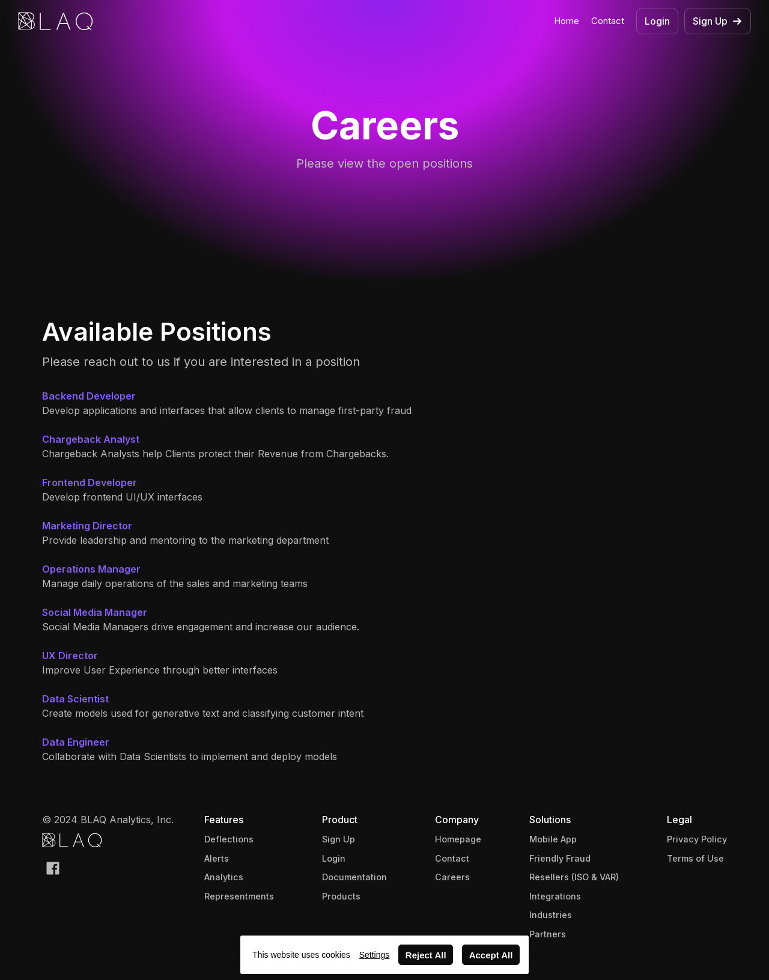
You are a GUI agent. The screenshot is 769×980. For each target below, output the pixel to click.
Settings (374, 955)
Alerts (216, 858)
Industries (550, 915)
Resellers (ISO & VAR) (574, 877)
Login (333, 858)
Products (341, 896)
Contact (607, 20)
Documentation (354, 877)
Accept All (491, 955)
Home (566, 20)
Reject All (426, 955)
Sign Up (338, 839)
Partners (547, 934)
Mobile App (553, 839)
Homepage (458, 839)
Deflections (229, 839)
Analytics (223, 877)
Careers (452, 877)
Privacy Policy (697, 839)
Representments (239, 896)
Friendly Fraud (560, 858)
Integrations (555, 896)
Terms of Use (695, 858)
